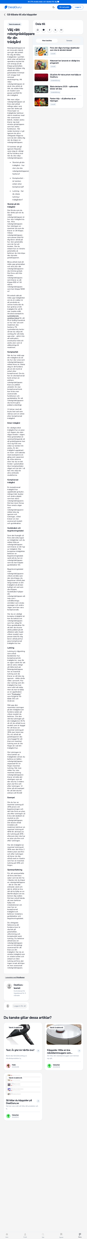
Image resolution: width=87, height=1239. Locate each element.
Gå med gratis (64, 7)
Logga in (78, 7)
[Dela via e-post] (61, 30)
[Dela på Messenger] (43, 30)
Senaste (69, 41)
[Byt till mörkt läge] (53, 7)
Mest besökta (47, 41)
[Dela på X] (55, 30)
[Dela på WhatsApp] (37, 30)
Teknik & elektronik (14, 24)
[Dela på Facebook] (49, 30)
